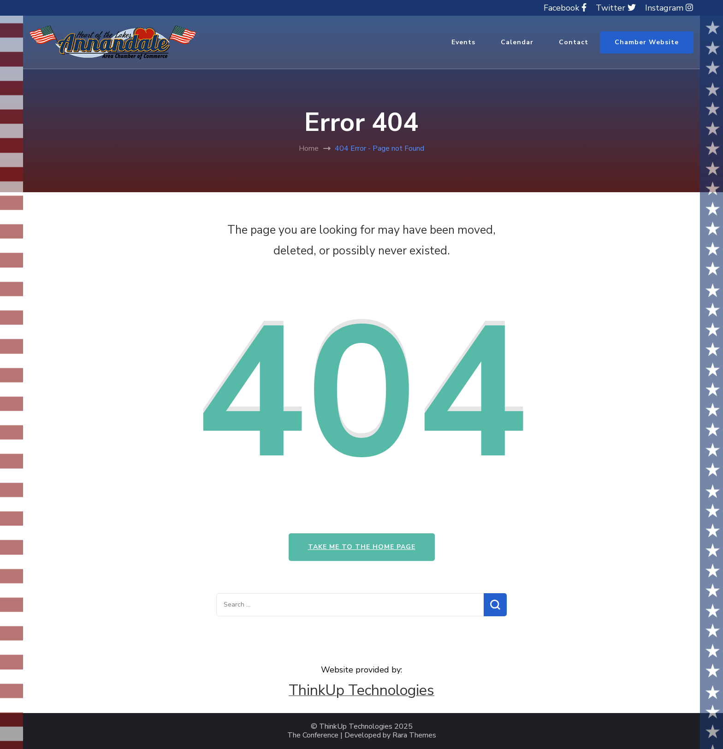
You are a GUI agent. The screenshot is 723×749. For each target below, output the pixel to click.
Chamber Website (647, 42)
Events (463, 42)
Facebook (565, 7)
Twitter (616, 7)
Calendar (517, 42)
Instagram (669, 7)
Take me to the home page (361, 547)
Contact (573, 42)
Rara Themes (414, 735)
